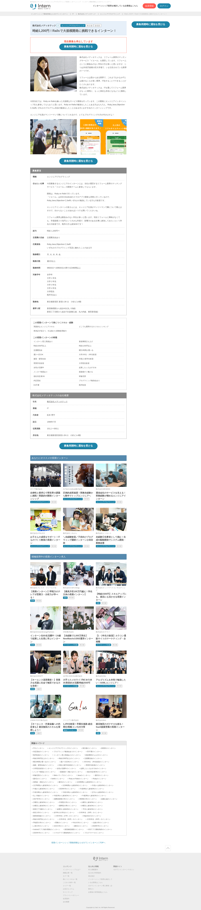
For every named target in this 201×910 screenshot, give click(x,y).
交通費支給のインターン (93, 758)
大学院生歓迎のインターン (42, 768)
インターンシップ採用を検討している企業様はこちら (115, 6)
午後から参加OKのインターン (44, 789)
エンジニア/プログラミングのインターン (63, 748)
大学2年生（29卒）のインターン (98, 819)
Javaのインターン (83, 775)
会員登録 (149, 6)
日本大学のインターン (62, 826)
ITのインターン (38, 748)
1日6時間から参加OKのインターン (89, 782)
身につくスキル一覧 (70, 879)
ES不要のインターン (94, 752)
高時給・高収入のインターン (43, 782)
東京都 (89, 26)
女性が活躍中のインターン (66, 768)
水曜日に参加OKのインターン (44, 806)
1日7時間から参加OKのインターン (45, 785)
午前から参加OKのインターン (102, 785)
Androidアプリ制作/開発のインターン (46, 829)
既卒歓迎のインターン (41, 755)
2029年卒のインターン (67, 789)
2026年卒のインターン (41, 833)
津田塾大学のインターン (88, 799)
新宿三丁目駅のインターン (42, 809)
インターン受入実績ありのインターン (67, 755)
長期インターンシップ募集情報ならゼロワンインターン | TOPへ (78, 843)
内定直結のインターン (41, 752)
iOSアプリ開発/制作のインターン (100, 829)
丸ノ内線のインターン (41, 796)
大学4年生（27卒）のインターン (67, 816)
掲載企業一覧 (68, 873)
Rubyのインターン (99, 779)
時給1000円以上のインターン (43, 758)
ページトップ (168, 848)
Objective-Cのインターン (92, 816)
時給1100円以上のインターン (43, 819)
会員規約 (66, 899)
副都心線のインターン (109, 799)
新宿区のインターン (108, 748)
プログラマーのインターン (94, 833)
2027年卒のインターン (41, 799)
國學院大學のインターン (68, 806)
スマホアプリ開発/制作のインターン (67, 833)
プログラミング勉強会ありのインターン (68, 752)
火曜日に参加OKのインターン (92, 802)
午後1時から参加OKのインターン (66, 796)
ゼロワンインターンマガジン (123, 870)
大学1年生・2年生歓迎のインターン (96, 762)
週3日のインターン (65, 782)
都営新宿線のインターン (42, 816)
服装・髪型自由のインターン (43, 765)
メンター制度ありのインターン (44, 772)
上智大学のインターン (41, 826)
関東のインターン (61, 823)
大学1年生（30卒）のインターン (70, 819)
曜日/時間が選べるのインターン (44, 762)
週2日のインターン (102, 775)
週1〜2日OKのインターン (69, 762)
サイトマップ (68, 892)
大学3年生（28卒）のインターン (91, 812)
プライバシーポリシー (71, 895)
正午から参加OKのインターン (102, 792)
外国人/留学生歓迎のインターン (69, 765)
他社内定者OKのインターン (97, 772)
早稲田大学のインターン (42, 823)
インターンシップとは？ (72, 870)
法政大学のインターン (101, 823)
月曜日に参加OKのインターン (44, 802)
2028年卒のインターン (100, 826)
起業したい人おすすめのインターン (93, 768)
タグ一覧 (66, 876)
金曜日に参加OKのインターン (67, 809)
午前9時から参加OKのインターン (92, 789)
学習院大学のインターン (68, 802)
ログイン (164, 6)
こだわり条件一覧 (69, 882)
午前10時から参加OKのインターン (45, 792)
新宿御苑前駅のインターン (74, 829)
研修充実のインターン (41, 775)
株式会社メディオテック (87, 14)
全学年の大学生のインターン (64, 812)
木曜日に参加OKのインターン (92, 806)
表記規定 (91, 876)
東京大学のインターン (41, 812)
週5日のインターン (81, 826)
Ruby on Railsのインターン (78, 779)
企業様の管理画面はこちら (97, 892)
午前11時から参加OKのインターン (75, 792)
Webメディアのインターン (63, 775)
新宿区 (97, 26)
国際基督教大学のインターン (64, 799)
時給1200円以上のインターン (69, 758)
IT (73, 14)
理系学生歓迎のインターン (95, 765)
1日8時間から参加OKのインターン (75, 785)
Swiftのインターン (58, 779)
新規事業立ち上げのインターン (96, 755)
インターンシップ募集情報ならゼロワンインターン (49, 14)
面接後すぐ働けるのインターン (71, 772)
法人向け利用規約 (94, 873)
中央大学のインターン (81, 823)
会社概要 (66, 902)
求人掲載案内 (93, 870)
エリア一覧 (67, 886)
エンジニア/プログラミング (110, 14)
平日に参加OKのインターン (93, 809)
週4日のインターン (40, 779)
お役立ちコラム (68, 889)
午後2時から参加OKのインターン (94, 796)
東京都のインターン (89, 748)
